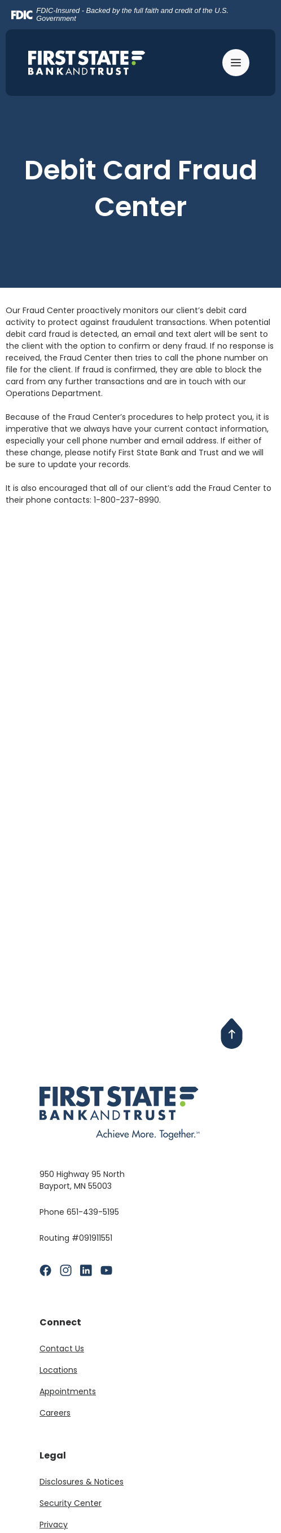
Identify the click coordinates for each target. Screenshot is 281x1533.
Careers (55, 1412)
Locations (58, 1370)
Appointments (67, 1391)
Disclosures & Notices (81, 1481)
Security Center (70, 1503)
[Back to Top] (232, 1033)
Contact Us (61, 1348)
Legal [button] (52, 1455)
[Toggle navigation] (237, 62)
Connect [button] (60, 1322)
